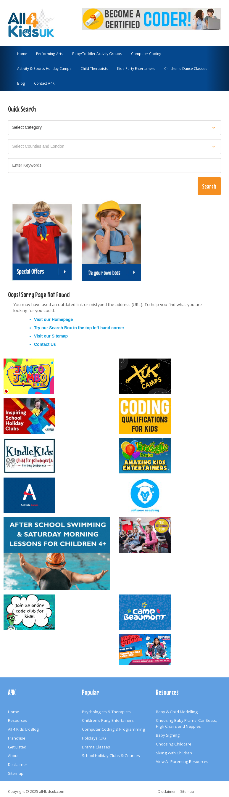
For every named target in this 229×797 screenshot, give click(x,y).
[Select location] (114, 146)
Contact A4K (44, 83)
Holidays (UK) (94, 738)
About (13, 755)
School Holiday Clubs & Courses (111, 755)
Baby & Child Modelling (177, 711)
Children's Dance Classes (185, 68)
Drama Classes (96, 747)
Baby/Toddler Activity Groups (97, 53)
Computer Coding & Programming (113, 729)
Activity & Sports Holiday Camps (44, 68)
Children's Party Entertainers (108, 720)
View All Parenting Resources (182, 761)
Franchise (16, 738)
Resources (17, 720)
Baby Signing (168, 735)
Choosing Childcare (173, 744)
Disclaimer (17, 764)
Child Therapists (94, 68)
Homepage (62, 319)
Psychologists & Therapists (106, 711)
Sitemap (60, 336)
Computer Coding (146, 53)
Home (22, 53)
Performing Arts (49, 53)
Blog (21, 83)
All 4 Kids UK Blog (23, 729)
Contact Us (45, 344)
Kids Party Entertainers (136, 68)
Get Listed (17, 747)
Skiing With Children (174, 753)
